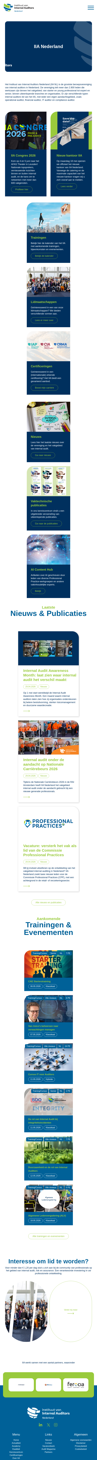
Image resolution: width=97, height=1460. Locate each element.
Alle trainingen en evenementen (48, 1236)
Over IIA (16, 1458)
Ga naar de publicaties (46, 523)
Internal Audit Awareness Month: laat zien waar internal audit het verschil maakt (49, 675)
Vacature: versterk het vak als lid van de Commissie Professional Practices (50, 850)
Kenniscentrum (16, 1452)
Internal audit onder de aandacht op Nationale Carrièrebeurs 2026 (43, 764)
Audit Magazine (48, 1449)
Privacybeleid (81, 1446)
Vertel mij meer (71, 1311)
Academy (16, 1446)
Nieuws (48, 1440)
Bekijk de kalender (44, 256)
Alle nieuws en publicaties (48, 902)
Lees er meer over (44, 320)
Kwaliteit (16, 1449)
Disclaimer (81, 1443)
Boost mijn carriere (44, 387)
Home (16, 1440)
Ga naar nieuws (43, 455)
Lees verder (67, 186)
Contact (48, 1443)
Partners (48, 1452)
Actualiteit (16, 1443)
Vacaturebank (48, 1446)
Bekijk (38, 591)
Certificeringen (16, 1455)
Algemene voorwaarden (81, 1440)
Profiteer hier (21, 189)
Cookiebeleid (81, 1449)
